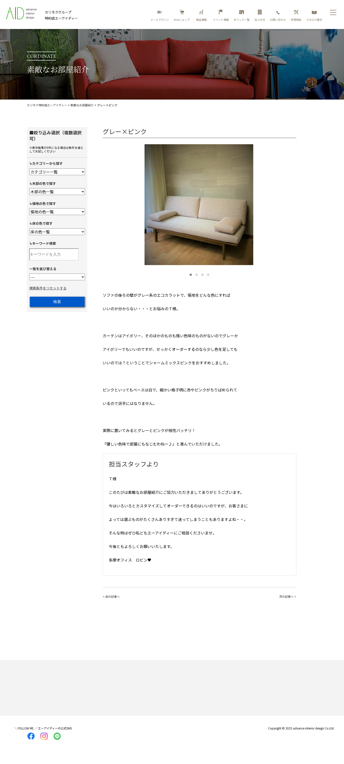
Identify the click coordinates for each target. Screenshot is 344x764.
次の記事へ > (287, 596)
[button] (191, 274)
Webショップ (182, 16)
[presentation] (107, 204)
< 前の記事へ (111, 596)
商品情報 (202, 16)
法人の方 (259, 16)
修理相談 (296, 16)
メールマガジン (159, 16)
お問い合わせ (278, 16)
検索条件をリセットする (48, 288)
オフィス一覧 (242, 16)
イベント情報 (221, 16)
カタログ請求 (314, 16)
